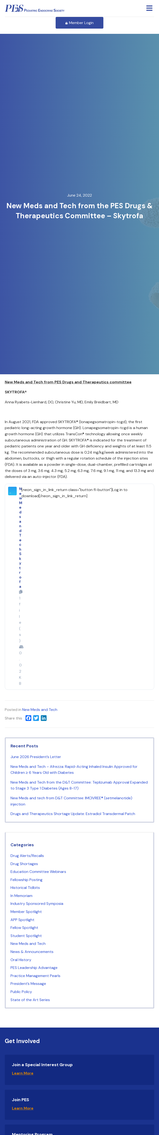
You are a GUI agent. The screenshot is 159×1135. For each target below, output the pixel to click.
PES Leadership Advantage (34, 967)
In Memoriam (21, 895)
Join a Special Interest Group (42, 1065)
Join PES (20, 1100)
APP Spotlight (22, 919)
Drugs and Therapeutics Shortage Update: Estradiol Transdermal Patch (73, 813)
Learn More (22, 1073)
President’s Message (28, 983)
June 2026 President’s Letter (36, 756)
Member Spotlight (26, 911)
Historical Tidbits (25, 887)
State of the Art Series (30, 999)
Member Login (79, 22)
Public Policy (21, 991)
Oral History (21, 959)
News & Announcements (32, 951)
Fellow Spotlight (24, 927)
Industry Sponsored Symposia (37, 903)
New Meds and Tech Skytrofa (20, 537)
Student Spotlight (26, 935)
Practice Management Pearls (35, 975)
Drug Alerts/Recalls (27, 855)
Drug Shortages (24, 863)
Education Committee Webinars (38, 871)
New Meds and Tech (39, 709)
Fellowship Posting (26, 879)
